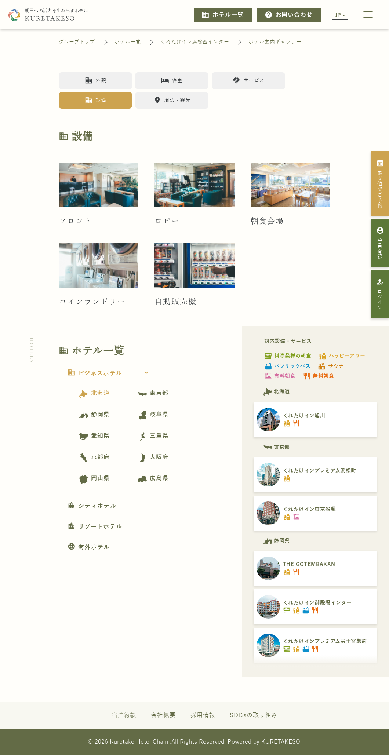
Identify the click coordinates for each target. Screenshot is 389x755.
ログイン (380, 294)
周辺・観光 (171, 100)
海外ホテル (89, 547)
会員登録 (380, 242)
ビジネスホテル (110, 373)
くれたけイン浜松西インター (194, 42)
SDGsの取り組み (253, 715)
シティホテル (92, 506)
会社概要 (163, 715)
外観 (95, 80)
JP (338, 15)
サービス (248, 80)
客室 (171, 80)
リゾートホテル (95, 527)
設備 (95, 100)
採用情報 (202, 715)
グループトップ (77, 42)
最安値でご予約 (380, 183)
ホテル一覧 (222, 15)
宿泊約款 (124, 715)
